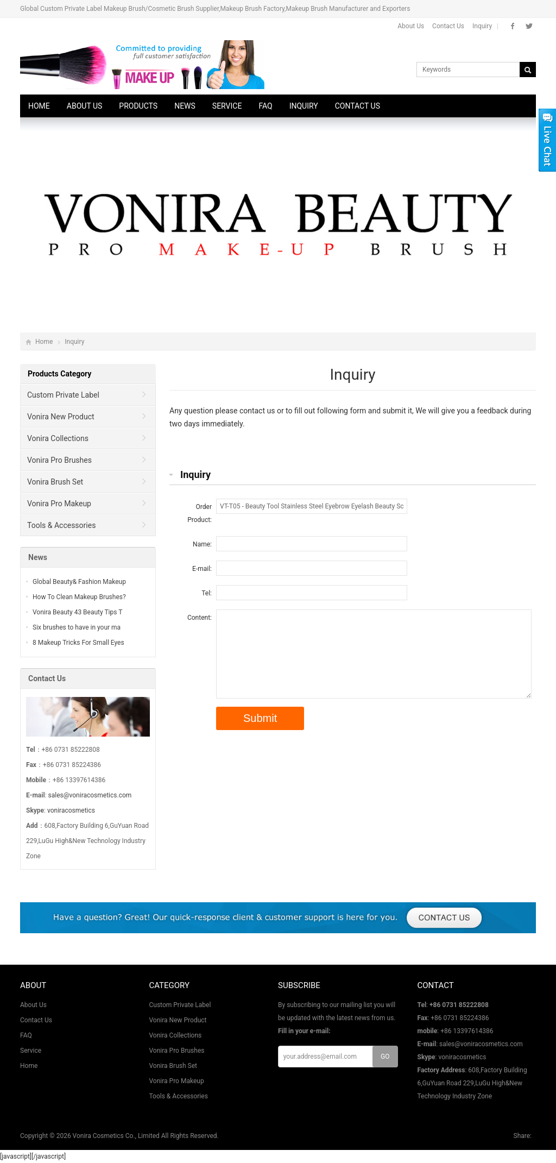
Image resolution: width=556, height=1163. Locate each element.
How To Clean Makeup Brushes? (79, 597)
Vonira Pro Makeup (59, 503)
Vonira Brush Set (55, 481)
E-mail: (202, 569)
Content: (199, 617)
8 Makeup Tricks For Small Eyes (78, 642)
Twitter (529, 26)
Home (39, 106)
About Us (410, 26)
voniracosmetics (71, 810)
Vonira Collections (58, 438)
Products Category (59, 373)
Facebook (513, 26)
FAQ (265, 106)
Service (227, 106)
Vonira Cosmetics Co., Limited (116, 1136)
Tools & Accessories (61, 525)
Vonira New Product (60, 416)
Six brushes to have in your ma (77, 627)
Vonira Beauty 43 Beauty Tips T (77, 612)
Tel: (206, 593)
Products (138, 106)
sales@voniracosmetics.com (90, 795)
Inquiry (482, 26)
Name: (202, 544)
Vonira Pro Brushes (59, 460)
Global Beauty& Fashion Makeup (79, 582)
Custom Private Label (63, 395)
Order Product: (199, 513)
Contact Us (448, 26)
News (184, 106)
